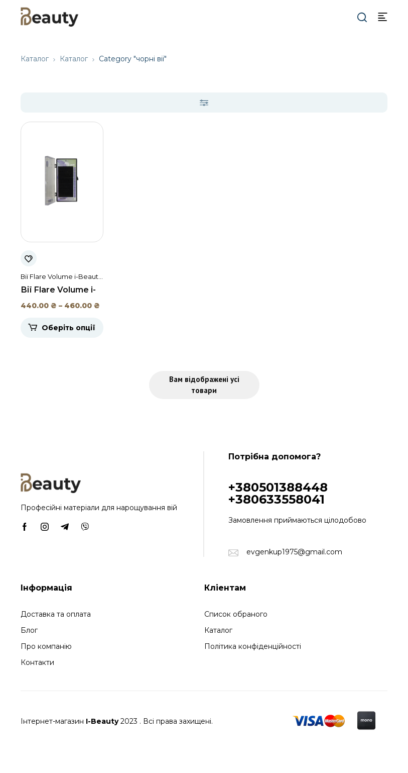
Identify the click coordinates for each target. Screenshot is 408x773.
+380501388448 (278, 487)
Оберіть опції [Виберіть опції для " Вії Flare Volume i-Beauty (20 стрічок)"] (68, 327)
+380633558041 (276, 499)
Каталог (35, 58)
